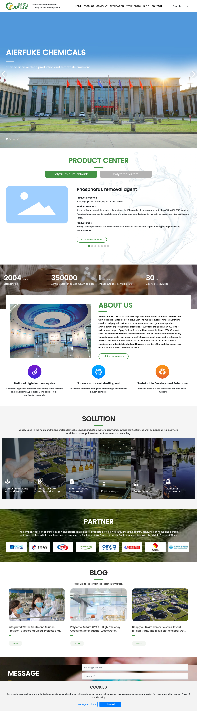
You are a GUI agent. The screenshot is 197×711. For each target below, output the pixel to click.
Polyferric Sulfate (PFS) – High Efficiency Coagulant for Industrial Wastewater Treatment (95, 631)
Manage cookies (86, 704)
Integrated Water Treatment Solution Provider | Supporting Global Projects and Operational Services (34, 631)
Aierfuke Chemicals (46, 53)
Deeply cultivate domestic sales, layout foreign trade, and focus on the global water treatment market (159, 631)
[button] (7, 139)
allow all (110, 704)
